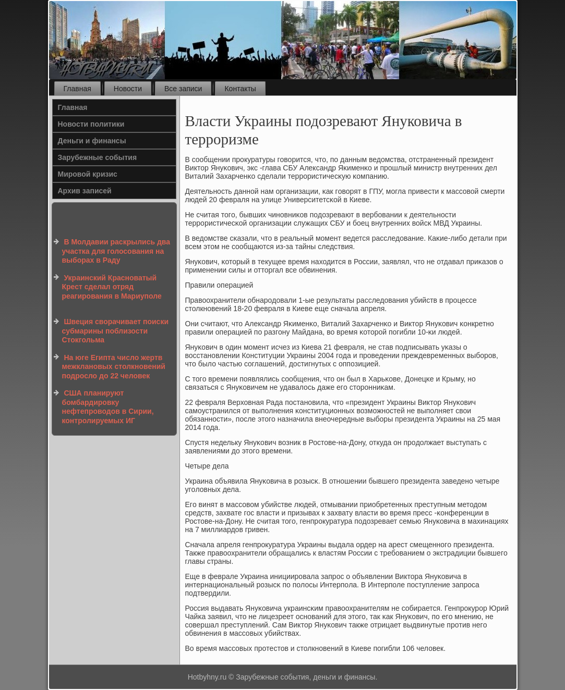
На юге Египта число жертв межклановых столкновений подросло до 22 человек (113, 366)
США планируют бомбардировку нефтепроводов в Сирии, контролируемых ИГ (108, 407)
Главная (77, 88)
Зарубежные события (97, 157)
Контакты (240, 88)
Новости (128, 88)
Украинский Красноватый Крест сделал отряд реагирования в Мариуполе (112, 287)
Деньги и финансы (92, 141)
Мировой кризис (87, 174)
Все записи (183, 88)
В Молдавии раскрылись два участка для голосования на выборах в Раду (116, 251)
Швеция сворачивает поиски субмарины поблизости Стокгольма (115, 330)
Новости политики (91, 124)
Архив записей (85, 191)
